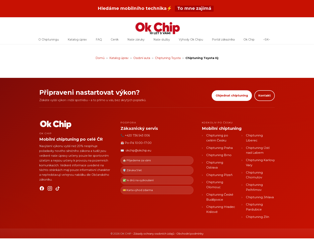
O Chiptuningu (48, 41)
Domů (100, 58)
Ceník (115, 41)
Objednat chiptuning (232, 95)
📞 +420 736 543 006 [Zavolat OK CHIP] (135, 135)
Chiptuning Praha (219, 148)
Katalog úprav (77, 41)
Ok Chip (249, 41)
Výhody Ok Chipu (191, 41)
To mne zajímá (194, 8)
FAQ (99, 41)
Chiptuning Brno (218, 155)
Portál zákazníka (223, 41)
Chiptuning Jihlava (260, 197)
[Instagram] (49, 189)
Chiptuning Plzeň (219, 175)
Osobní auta (141, 58)
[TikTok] (57, 189)
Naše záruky (136, 41)
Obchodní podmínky (189, 233)
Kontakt (264, 95)
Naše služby (161, 41)
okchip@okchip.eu (138, 150)
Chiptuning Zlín (257, 217)
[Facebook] (41, 189)
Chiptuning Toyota (168, 58)
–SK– (266, 41)
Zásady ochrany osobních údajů (153, 233)
